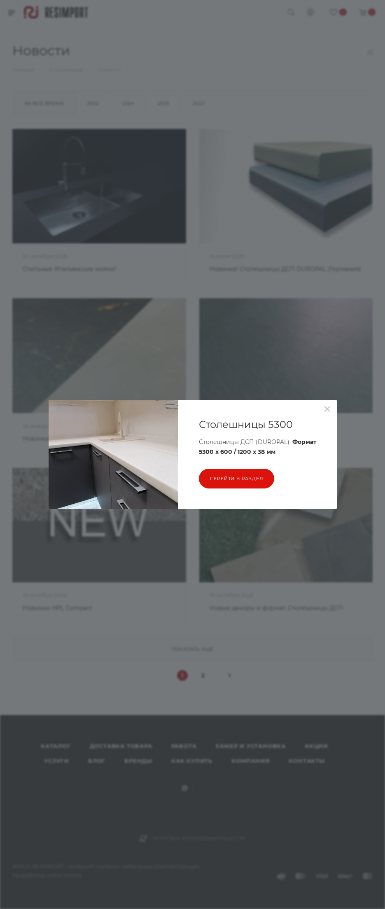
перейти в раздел (237, 478)
